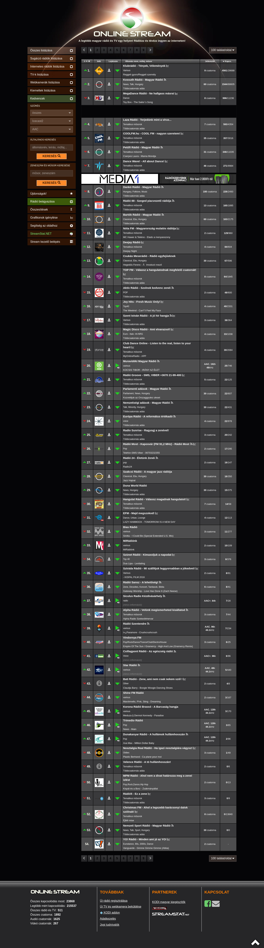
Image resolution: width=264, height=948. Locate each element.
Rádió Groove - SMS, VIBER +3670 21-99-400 (152, 375)
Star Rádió (130, 665)
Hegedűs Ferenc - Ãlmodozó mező (142, 264)
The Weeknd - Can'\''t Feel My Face (142, 310)
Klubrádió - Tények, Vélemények (144, 65)
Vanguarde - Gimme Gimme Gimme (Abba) (146, 848)
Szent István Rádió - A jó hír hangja (146, 315)
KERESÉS (51, 156)
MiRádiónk (130, 540)
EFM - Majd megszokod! (139, 513)
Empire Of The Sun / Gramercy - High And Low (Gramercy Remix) (158, 646)
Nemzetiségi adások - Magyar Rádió (146, 402)
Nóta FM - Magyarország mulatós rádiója (149, 228)
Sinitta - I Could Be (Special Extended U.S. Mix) (148, 535)
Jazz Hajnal (129, 480)
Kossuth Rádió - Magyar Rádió (143, 79)
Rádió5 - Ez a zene (135, 793)
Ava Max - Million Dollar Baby (138, 743)
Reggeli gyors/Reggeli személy (139, 74)
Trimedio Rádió (133, 720)
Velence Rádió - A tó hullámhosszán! (147, 761)
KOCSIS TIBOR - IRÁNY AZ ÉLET (141, 370)
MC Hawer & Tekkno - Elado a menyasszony (146, 237)
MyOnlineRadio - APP (134, 356)
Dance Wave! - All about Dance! (143, 161)
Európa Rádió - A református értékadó (148, 416)
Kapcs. (228, 61)
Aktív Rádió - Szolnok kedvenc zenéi (147, 287)
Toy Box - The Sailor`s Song (138, 102)
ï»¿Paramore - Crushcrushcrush (140, 632)
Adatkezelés (108, 918)
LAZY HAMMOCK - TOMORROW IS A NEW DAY (149, 522)
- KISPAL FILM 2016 (134, 577)
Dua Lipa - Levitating (134, 563)
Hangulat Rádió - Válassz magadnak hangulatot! (154, 499)
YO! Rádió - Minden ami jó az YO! (144, 839)
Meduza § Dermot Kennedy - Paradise (143, 715)
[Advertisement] (51, 301)
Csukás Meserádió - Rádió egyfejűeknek (149, 256)
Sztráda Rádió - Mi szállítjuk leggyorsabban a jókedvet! (159, 568)
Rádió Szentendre (134, 623)
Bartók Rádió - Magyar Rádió (142, 214)
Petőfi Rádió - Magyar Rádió (141, 147)
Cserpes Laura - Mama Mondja (139, 156)
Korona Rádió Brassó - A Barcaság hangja (150, 706)
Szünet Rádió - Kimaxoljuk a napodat (147, 554)
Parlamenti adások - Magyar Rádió (145, 388)
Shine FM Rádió (133, 692)
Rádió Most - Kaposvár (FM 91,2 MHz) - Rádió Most (156, 444)
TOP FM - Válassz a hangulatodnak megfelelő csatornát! (159, 269)
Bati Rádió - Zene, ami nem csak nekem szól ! (152, 679)
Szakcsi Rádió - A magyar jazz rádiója (147, 471)
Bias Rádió (130, 527)
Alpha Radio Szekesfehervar (138, 618)
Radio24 (127, 466)
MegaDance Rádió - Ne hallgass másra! (148, 93)
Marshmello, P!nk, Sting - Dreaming (142, 701)
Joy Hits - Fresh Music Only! (141, 301)
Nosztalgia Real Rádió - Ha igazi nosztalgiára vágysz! (157, 748)
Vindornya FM (132, 637)
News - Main (129, 729)
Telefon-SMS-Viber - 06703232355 (141, 452)
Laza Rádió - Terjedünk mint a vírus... (147, 119)
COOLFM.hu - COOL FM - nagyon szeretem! (151, 133)
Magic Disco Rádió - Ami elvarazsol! (146, 329)
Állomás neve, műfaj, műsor (138, 61)
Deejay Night (130, 251)
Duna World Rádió (135, 485)
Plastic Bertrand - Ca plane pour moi (142, 756)
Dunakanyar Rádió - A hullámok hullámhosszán (154, 734)
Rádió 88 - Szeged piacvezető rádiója (147, 200)
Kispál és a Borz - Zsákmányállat (140, 788)
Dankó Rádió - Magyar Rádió (141, 187)
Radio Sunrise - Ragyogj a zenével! (146, 430)
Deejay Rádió (131, 242)
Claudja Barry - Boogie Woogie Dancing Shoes (148, 687)
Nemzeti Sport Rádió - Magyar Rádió (146, 825)
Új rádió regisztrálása (113, 900)
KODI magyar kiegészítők (168, 902)
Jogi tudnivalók (109, 924)
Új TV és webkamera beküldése (120, 906)
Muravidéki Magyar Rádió (139, 361)
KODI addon (110, 912)
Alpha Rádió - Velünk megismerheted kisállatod (154, 609)
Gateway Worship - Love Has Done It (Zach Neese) (150, 591)
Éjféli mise (128, 820)
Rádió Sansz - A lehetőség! (140, 582)
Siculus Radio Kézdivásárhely (142, 596)
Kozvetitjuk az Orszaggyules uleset (141, 397)
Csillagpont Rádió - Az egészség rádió (148, 651)
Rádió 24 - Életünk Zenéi (139, 457)
